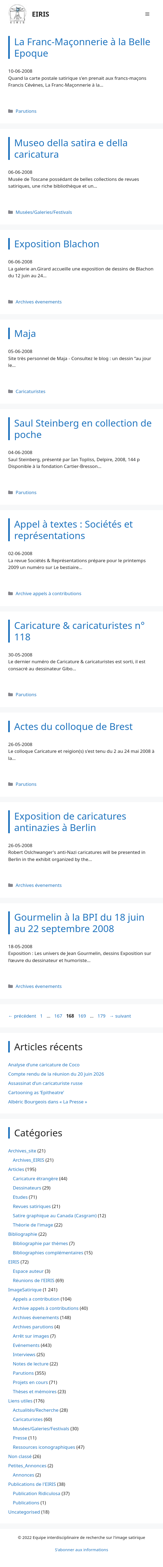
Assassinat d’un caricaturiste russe (45, 1083)
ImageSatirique (25, 1289)
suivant (120, 1016)
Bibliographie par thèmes (40, 1243)
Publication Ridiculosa (36, 1493)
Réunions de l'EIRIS (33, 1280)
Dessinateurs (27, 1188)
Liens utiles (20, 1401)
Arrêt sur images (31, 1336)
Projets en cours (30, 1382)
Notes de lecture (31, 1364)
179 (102, 1016)
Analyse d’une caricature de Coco (44, 1064)
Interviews (24, 1354)
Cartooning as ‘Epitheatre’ (36, 1092)
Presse (20, 1438)
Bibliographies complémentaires (48, 1252)
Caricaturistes (30, 391)
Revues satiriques (32, 1206)
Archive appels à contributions (48, 593)
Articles (16, 1169)
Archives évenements (39, 302)
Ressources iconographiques (44, 1447)
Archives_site (22, 1151)
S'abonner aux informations (81, 1549)
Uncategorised (24, 1512)
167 (59, 1016)
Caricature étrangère (35, 1178)
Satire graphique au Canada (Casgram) (54, 1215)
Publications (26, 1502)
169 (82, 1016)
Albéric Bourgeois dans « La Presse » (47, 1102)
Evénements (26, 1345)
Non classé (20, 1456)
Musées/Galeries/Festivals (44, 212)
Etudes (20, 1197)
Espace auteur (28, 1271)
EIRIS (40, 14)
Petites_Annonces (27, 1465)
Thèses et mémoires (34, 1391)
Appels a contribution (36, 1299)
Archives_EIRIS (28, 1160)
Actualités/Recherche (36, 1410)
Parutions (26, 111)
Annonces (23, 1475)
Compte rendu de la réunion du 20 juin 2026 (56, 1074)
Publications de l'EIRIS (32, 1484)
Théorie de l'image (33, 1225)
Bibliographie (22, 1234)
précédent (22, 1016)
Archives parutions (33, 1326)
